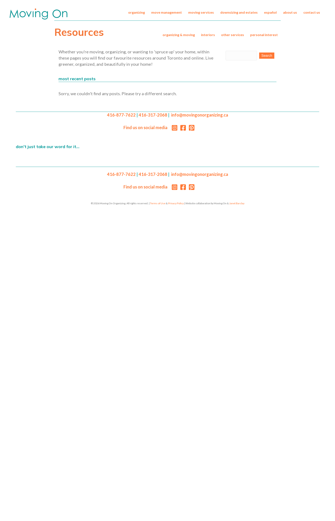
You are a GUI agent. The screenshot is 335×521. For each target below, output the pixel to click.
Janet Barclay (236, 203)
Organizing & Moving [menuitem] (179, 35)
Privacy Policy (176, 203)
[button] (266, 56)
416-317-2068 (153, 114)
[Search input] (241, 55)
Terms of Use (157, 203)
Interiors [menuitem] (208, 35)
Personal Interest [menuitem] (264, 35)
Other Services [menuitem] (232, 35)
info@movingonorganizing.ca (199, 114)
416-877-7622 (121, 114)
